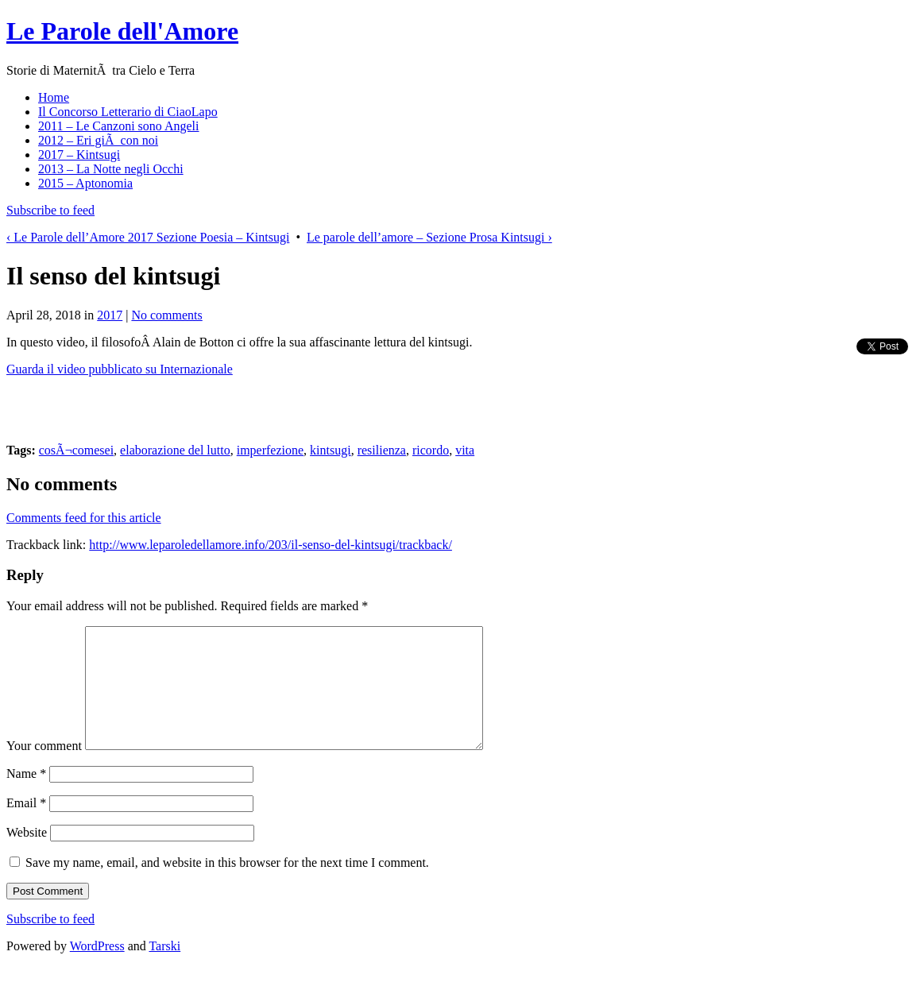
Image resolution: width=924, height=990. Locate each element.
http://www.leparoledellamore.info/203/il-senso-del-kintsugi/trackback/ (270, 544)
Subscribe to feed (50, 210)
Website (26, 856)
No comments (166, 315)
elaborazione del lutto (175, 450)
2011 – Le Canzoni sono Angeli (118, 126)
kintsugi (330, 450)
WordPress (97, 969)
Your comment (44, 769)
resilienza (382, 450)
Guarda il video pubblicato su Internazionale (119, 369)
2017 (109, 315)
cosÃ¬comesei (76, 450)
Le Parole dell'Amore (122, 31)
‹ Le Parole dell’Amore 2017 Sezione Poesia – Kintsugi (147, 237)
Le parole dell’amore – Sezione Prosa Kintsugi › (429, 237)
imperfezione (270, 450)
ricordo (430, 450)
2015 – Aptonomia (85, 183)
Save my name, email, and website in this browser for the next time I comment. (227, 886)
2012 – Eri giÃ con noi (98, 140)
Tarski (164, 969)
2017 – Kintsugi (79, 154)
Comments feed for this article (83, 517)
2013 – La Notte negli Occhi (111, 169)
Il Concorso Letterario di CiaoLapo (128, 111)
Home (53, 97)
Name (26, 797)
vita (464, 450)
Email (26, 826)
